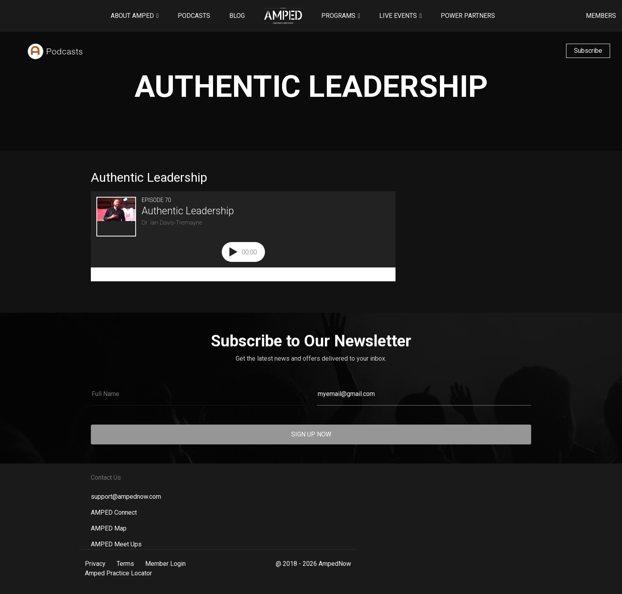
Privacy (95, 563)
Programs (338, 15)
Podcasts (194, 15)
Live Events (398, 15)
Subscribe (588, 50)
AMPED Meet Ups (116, 544)
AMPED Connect (114, 512)
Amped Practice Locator (118, 573)
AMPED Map (109, 528)
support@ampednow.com (126, 496)
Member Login (165, 563)
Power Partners (468, 15)
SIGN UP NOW (311, 434)
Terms (125, 563)
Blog (237, 15)
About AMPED (132, 15)
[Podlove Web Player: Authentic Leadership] (243, 236)
